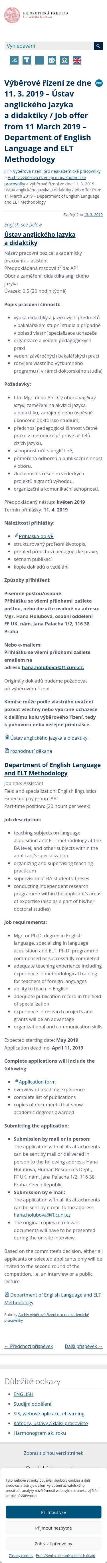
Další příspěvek (84, 1346)
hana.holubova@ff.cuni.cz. (53, 667)
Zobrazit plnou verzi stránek (53, 1453)
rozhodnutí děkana (28, 751)
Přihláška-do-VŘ (36, 536)
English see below (23, 224)
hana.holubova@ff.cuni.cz (42, 1214)
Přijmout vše (53, 1512)
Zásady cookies (21, 1555)
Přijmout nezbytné (53, 1528)
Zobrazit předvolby (53, 1543)
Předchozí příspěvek (28, 1346)
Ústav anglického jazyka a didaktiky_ (47, 738)
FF (6, 171)
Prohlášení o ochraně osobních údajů (65, 1555)
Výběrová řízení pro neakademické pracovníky (57, 171)
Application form (37, 1081)
